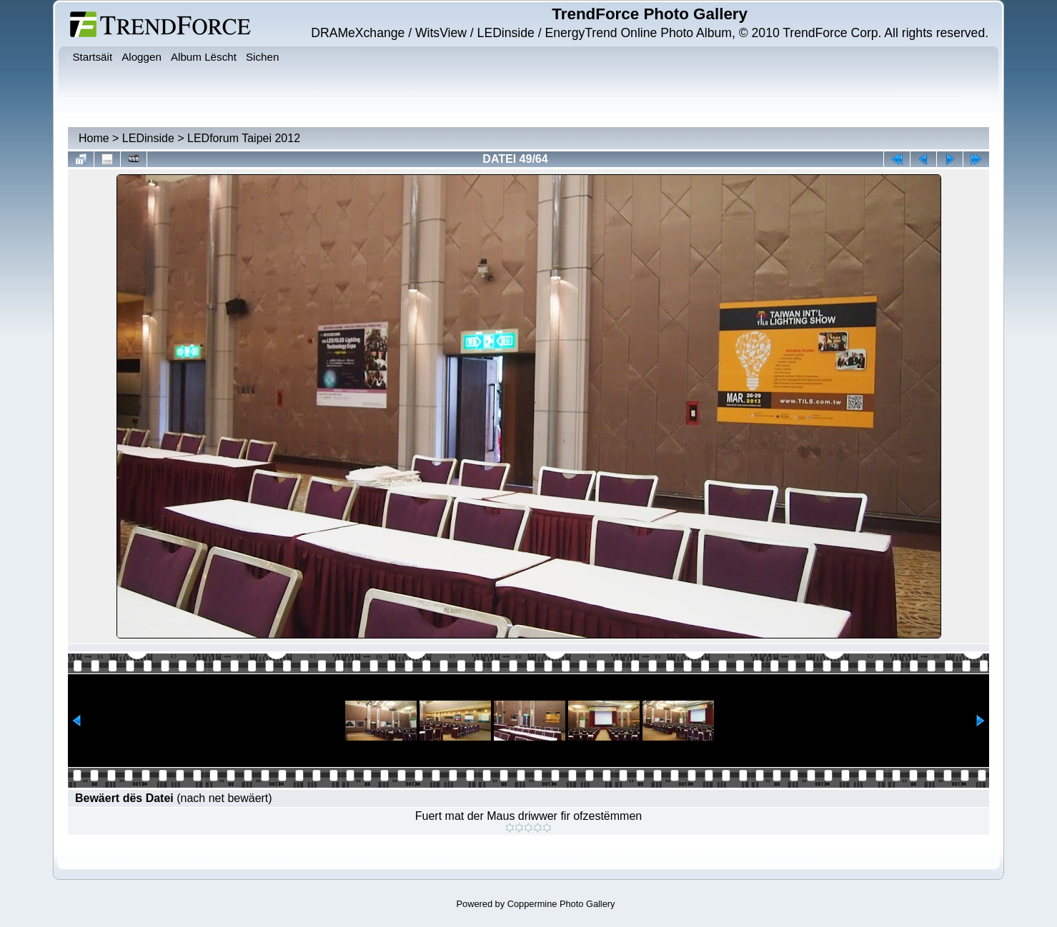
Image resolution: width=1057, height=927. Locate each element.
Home (94, 138)
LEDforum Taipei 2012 (243, 138)
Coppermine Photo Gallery (561, 903)
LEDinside (148, 138)
